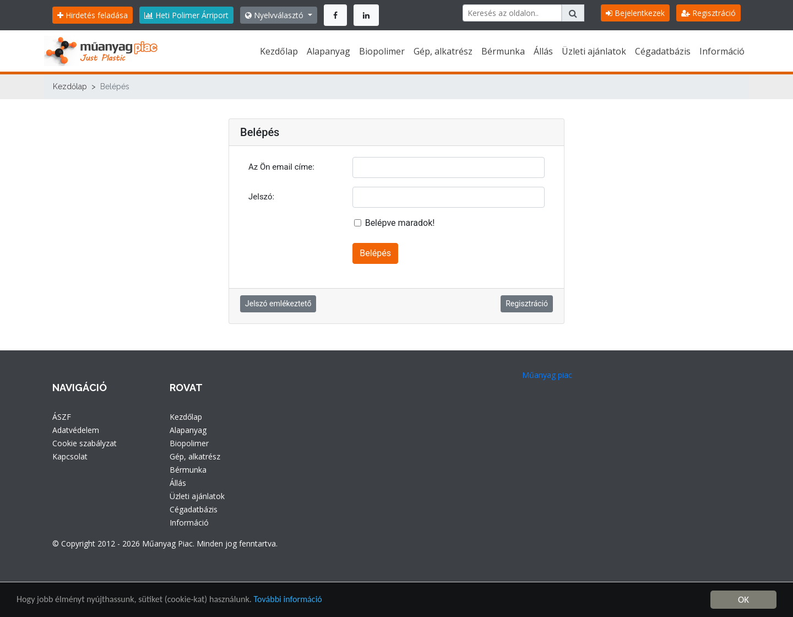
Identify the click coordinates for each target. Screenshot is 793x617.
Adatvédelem (75, 430)
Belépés (375, 253)
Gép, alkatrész (443, 51)
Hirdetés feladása (92, 15)
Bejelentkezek (635, 13)
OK (743, 599)
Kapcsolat (70, 456)
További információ (303, 600)
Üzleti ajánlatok (594, 51)
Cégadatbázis (663, 51)
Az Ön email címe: (281, 167)
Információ (722, 51)
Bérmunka (503, 51)
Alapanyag (328, 51)
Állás (543, 51)
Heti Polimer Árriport (186, 15)
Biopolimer (382, 51)
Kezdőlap (279, 51)
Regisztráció (708, 13)
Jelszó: (261, 197)
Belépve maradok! (400, 223)
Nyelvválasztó (275, 15)
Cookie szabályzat (84, 443)
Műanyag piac (547, 375)
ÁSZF (61, 417)
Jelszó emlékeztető (278, 303)
